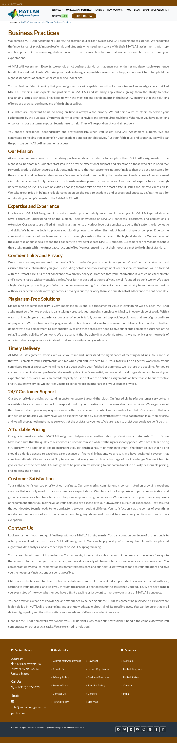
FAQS (128, 10)
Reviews (60, 16)
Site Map (93, 701)
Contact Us (59, 693)
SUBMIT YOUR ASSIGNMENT (156, 10)
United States (131, 677)
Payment (93, 660)
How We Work (114, 10)
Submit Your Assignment (67, 660)
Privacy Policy (61, 677)
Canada (127, 685)
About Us (58, 668)
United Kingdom (132, 668)
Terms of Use (60, 685)
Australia (128, 660)
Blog (137, 10)
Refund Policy (61, 701)
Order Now (84, 15)
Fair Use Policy (96, 685)
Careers (92, 693)
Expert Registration (99, 668)
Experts (99, 10)
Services (56, 10)
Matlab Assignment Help (79, 10)
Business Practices (98, 677)
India (126, 693)
